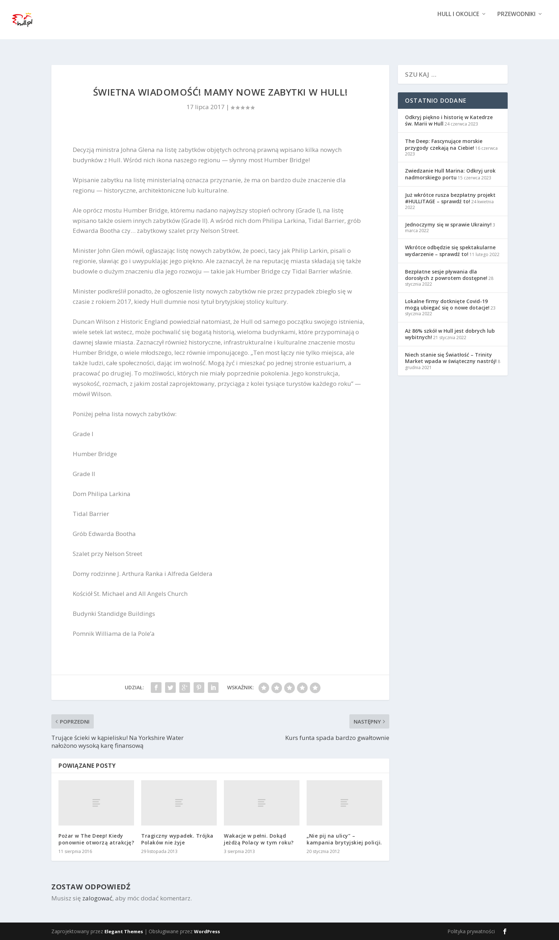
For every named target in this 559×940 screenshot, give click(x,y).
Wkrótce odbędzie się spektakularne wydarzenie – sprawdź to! (450, 250)
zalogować (97, 898)
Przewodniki (516, 25)
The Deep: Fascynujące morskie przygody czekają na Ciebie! (443, 144)
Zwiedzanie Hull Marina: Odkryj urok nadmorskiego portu (450, 173)
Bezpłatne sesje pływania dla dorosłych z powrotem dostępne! (446, 274)
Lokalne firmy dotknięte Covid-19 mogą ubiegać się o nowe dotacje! (447, 304)
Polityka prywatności (471, 931)
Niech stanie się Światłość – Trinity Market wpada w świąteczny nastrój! (451, 357)
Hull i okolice (458, 25)
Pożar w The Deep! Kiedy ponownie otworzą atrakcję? (96, 839)
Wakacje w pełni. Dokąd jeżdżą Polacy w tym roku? (259, 839)
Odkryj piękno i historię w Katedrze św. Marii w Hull (449, 120)
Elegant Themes (123, 931)
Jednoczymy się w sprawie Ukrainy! (448, 224)
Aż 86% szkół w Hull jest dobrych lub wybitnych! (450, 334)
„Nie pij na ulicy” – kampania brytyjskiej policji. (344, 839)
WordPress (207, 931)
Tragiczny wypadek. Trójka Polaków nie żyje (177, 839)
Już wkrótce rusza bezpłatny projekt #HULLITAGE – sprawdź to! (450, 198)
